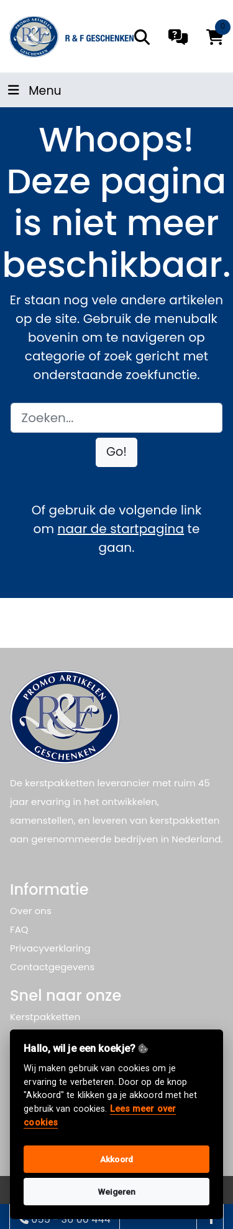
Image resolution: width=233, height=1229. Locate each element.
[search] (142, 37)
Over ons (31, 910)
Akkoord (116, 1159)
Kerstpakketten (45, 1016)
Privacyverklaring (50, 948)
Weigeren (117, 1192)
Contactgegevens (52, 966)
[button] (116, 452)
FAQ (19, 929)
